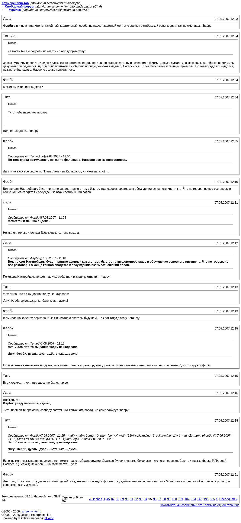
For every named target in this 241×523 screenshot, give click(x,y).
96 (154, 499)
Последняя (228, 499)
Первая (95, 499)
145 (199, 499)
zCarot (49, 518)
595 (212, 499)
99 (169, 499)
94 (145, 499)
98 (164, 499)
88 (117, 499)
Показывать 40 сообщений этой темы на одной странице (199, 505)
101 (180, 499)
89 (122, 499)
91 (131, 499)
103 (193, 499)
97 (159, 499)
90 (127, 499)
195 (206, 499)
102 (187, 499)
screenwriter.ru (31, 511)
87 (112, 499)
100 (174, 499)
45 (108, 499)
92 (136, 499)
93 (141, 499)
